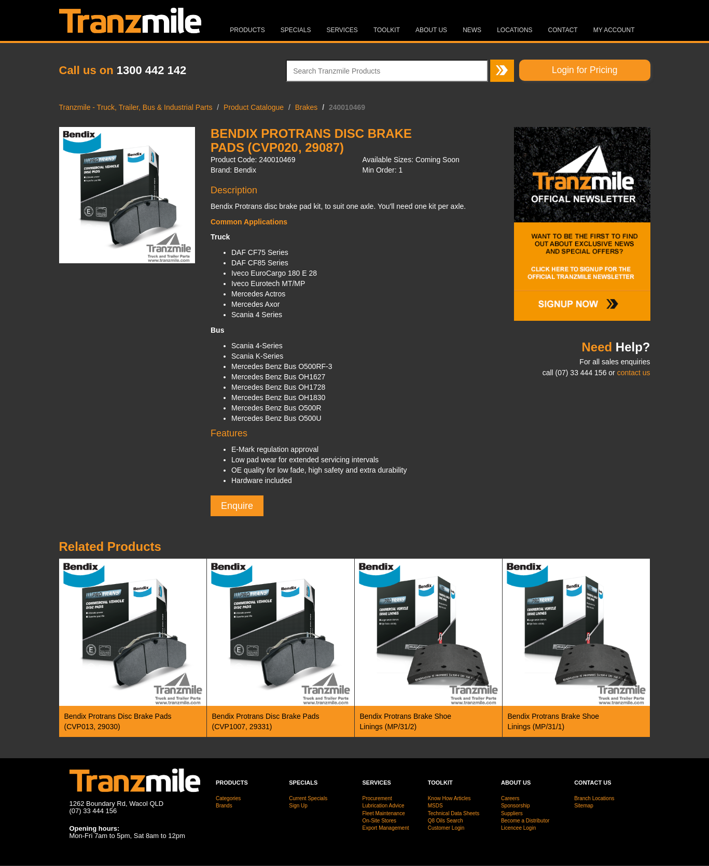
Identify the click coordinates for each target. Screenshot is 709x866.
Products (247, 30)
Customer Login (446, 828)
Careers (510, 798)
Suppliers (512, 813)
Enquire (237, 506)
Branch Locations (594, 798)
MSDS (435, 805)
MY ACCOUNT (614, 30)
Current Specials (308, 798)
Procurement (377, 798)
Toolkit (386, 30)
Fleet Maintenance (383, 813)
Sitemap (583, 805)
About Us (431, 30)
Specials (296, 30)
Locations (514, 30)
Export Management (385, 828)
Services (341, 30)
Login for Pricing (584, 70)
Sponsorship (515, 805)
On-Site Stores (379, 821)
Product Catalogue (254, 107)
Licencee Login (518, 828)
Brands (224, 805)
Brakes (306, 107)
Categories (228, 798)
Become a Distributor (525, 821)
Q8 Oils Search (445, 821)
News (472, 30)
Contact (563, 30)
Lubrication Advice (383, 805)
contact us (633, 372)
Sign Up (298, 805)
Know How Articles (449, 798)
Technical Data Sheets (454, 813)
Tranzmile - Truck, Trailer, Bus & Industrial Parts (136, 107)
